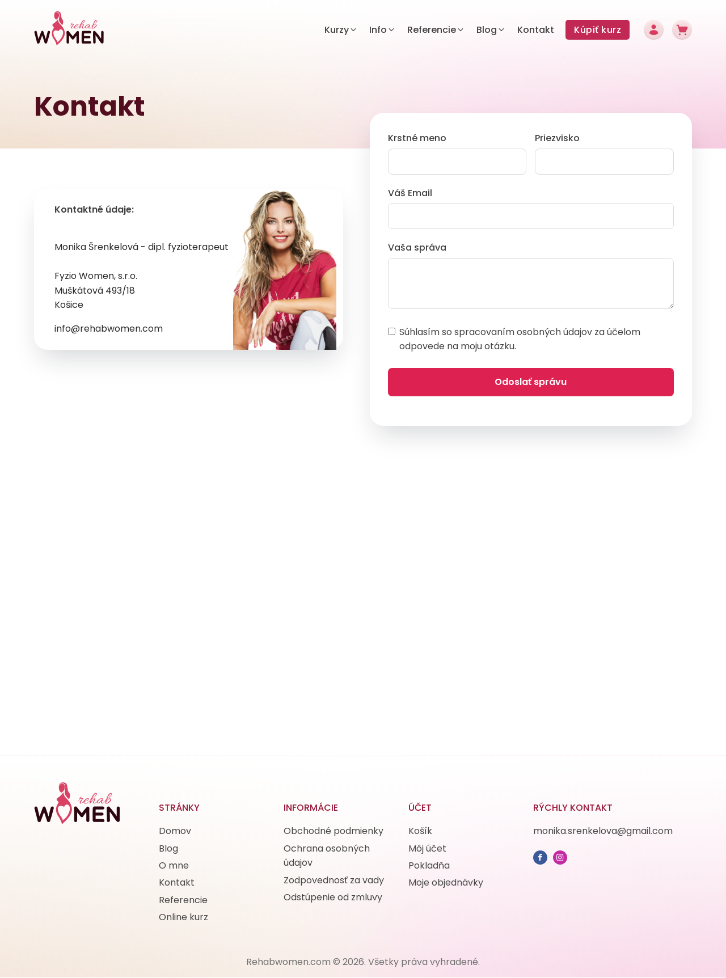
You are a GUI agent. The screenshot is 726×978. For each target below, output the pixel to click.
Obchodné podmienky (333, 830)
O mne (174, 865)
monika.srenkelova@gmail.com (603, 830)
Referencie (183, 900)
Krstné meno (417, 138)
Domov (175, 830)
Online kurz (183, 917)
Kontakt (177, 882)
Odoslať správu (531, 381)
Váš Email (410, 193)
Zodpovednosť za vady (334, 880)
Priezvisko (557, 138)
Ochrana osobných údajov (327, 856)
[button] (341, 30)
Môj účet (427, 848)
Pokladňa (429, 865)
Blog (168, 848)
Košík (420, 830)
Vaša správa (417, 247)
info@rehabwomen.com (108, 328)
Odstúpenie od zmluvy (333, 897)
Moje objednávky (445, 882)
